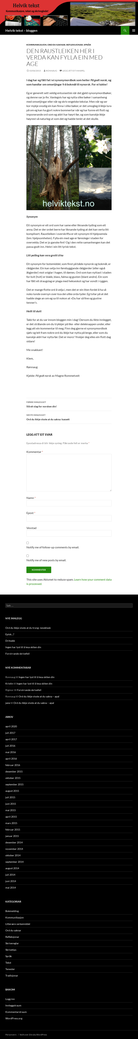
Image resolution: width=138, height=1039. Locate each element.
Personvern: (11, 1034)
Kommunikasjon (36, 44)
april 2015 (11, 816)
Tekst (8, 962)
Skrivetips (10, 949)
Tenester (10, 969)
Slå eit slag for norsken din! (69, 404)
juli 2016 (10, 745)
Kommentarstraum (16, 1011)
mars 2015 (11, 823)
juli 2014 (10, 874)
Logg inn (10, 998)
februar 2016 (12, 765)
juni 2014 (10, 881)
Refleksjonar (74, 44)
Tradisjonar (11, 975)
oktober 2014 (12, 855)
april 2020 (11, 726)
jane (7, 702)
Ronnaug (51, 70)
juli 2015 (10, 797)
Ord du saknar (56, 44)
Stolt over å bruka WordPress (33, 1034)
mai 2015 (10, 810)
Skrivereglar (12, 943)
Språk (87, 44)
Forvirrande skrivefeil (17, 653)
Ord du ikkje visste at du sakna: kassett (69, 417)
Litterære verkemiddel (17, 923)
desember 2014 (14, 842)
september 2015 (14, 784)
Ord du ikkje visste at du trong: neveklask (28, 627)
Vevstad (31, 528)
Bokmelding (12, 911)
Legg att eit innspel (74, 70)
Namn (31, 497)
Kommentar (34, 451)
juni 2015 (10, 803)
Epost (30, 512)
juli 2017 (10, 732)
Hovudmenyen (133, 30)
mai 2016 (10, 752)
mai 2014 (10, 887)
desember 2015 (14, 771)
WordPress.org (13, 1018)
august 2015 (12, 790)
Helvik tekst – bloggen (21, 30)
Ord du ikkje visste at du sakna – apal (39, 696)
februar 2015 (12, 829)
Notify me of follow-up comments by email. (52, 547)
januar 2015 (12, 835)
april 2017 (11, 739)
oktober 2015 (12, 777)
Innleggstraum (13, 1005)
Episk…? (9, 634)
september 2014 (14, 861)
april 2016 (11, 758)
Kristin (9, 683)
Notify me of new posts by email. (46, 560)
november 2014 (14, 848)
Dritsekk (10, 640)
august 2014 (12, 868)
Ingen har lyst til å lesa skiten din (23, 647)
